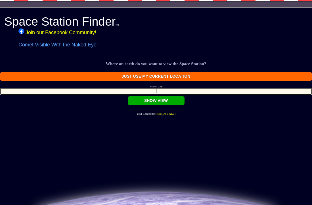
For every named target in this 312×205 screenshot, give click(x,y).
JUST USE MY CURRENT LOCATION (156, 76)
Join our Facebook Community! (57, 31)
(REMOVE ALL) (165, 113)
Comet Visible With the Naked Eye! (58, 45)
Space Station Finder (61, 21)
